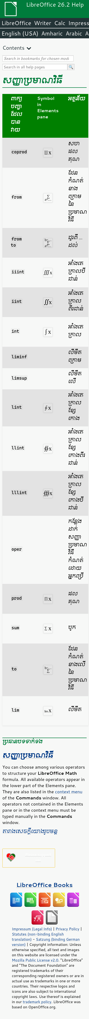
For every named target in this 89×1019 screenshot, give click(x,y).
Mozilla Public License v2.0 (35, 960)
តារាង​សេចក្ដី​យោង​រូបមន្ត (29, 831)
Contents (13, 47)
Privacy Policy (67, 928)
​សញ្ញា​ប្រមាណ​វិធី (27, 755)
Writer (42, 23)
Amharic (52, 33)
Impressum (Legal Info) (32, 928)
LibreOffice (16, 23)
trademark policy (37, 1001)
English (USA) (19, 33)
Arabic (74, 33)
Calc (60, 23)
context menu (68, 792)
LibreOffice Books (44, 885)
